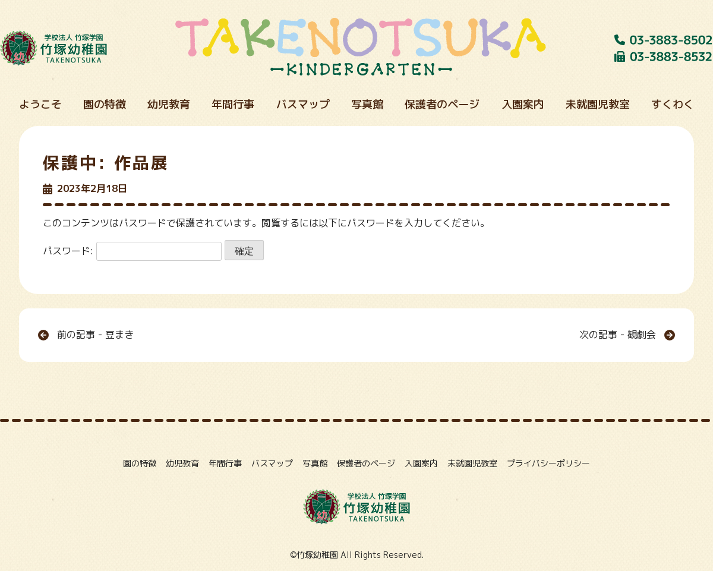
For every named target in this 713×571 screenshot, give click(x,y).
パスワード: (132, 250)
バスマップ (272, 463)
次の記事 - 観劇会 (617, 334)
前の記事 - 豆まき (95, 334)
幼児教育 (182, 463)
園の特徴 (139, 463)
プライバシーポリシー (548, 463)
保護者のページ (366, 463)
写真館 (314, 463)
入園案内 (421, 463)
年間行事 (225, 463)
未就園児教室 (472, 463)
